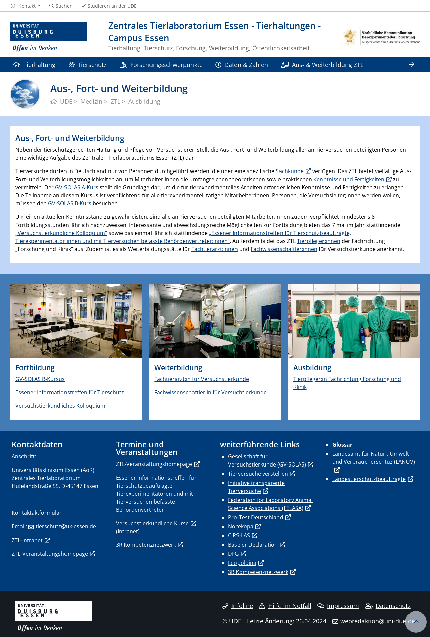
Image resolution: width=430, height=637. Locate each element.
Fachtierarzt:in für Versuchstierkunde (201, 379)
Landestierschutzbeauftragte (369, 479)
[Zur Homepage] (48, 37)
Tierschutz (87, 64)
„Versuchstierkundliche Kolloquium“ (61, 233)
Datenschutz (388, 606)
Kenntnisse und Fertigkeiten (348, 179)
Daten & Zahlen (241, 64)
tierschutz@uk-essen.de (66, 526)
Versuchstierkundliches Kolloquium (60, 405)
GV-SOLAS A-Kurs (76, 187)
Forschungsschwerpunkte (160, 64)
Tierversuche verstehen (258, 473)
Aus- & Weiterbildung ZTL (322, 64)
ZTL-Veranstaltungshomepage (50, 553)
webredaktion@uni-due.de (377, 621)
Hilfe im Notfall (285, 606)
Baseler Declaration (253, 544)
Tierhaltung (34, 64)
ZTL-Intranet (27, 540)
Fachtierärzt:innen (214, 249)
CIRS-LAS (239, 535)
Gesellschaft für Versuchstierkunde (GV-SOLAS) (267, 460)
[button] (25, 6)
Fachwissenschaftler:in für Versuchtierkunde (210, 392)
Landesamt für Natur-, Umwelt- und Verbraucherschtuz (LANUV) (373, 458)
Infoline (237, 606)
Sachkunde (290, 171)
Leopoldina (242, 563)
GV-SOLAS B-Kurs (69, 203)
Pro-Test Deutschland (255, 517)
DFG (233, 553)
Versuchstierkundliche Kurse (152, 523)
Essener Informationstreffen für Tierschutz (69, 392)
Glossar (342, 444)
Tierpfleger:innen (318, 241)
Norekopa (240, 526)
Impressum (338, 606)
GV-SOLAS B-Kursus (40, 379)
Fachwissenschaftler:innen (284, 249)
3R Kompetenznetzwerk (146, 544)
